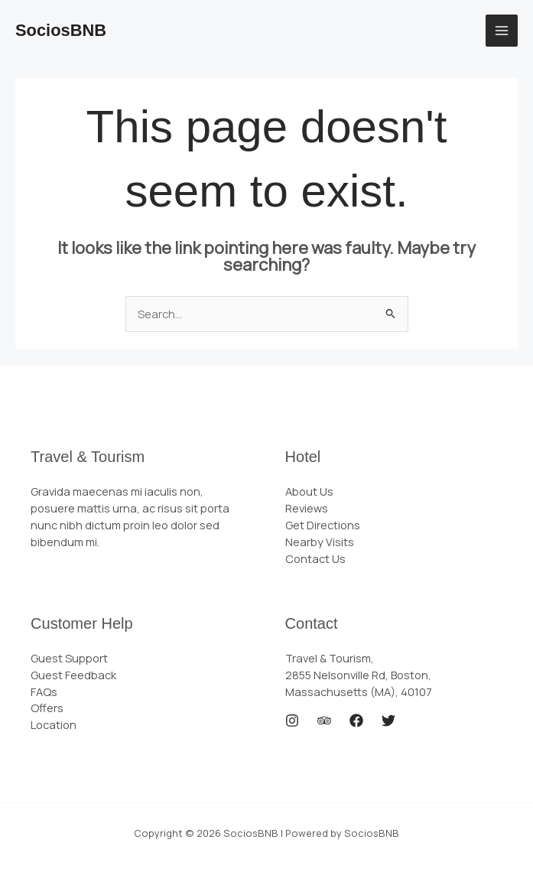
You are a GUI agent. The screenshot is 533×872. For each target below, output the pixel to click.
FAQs (44, 691)
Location (53, 724)
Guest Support (69, 657)
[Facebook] (356, 720)
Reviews (306, 508)
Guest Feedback (73, 674)
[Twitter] (388, 720)
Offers (47, 707)
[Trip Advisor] (324, 720)
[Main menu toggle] (502, 31)
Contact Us (315, 558)
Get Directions (322, 524)
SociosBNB (60, 30)
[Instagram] (292, 720)
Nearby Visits (319, 541)
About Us (309, 491)
